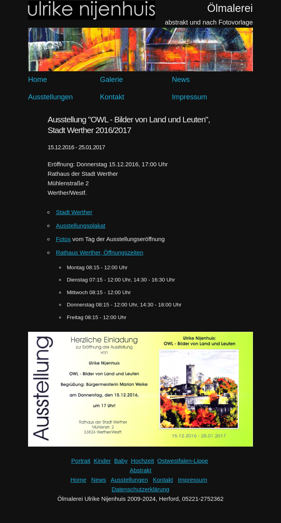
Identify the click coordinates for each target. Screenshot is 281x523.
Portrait (80, 460)
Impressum (189, 97)
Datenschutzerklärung (141, 489)
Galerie (111, 80)
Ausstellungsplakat (80, 225)
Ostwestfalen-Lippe (182, 460)
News (181, 80)
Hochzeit (142, 460)
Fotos (63, 239)
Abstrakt (140, 470)
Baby (121, 460)
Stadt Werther (74, 212)
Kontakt (112, 97)
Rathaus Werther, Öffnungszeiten (99, 252)
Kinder (102, 460)
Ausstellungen (50, 97)
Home (37, 80)
